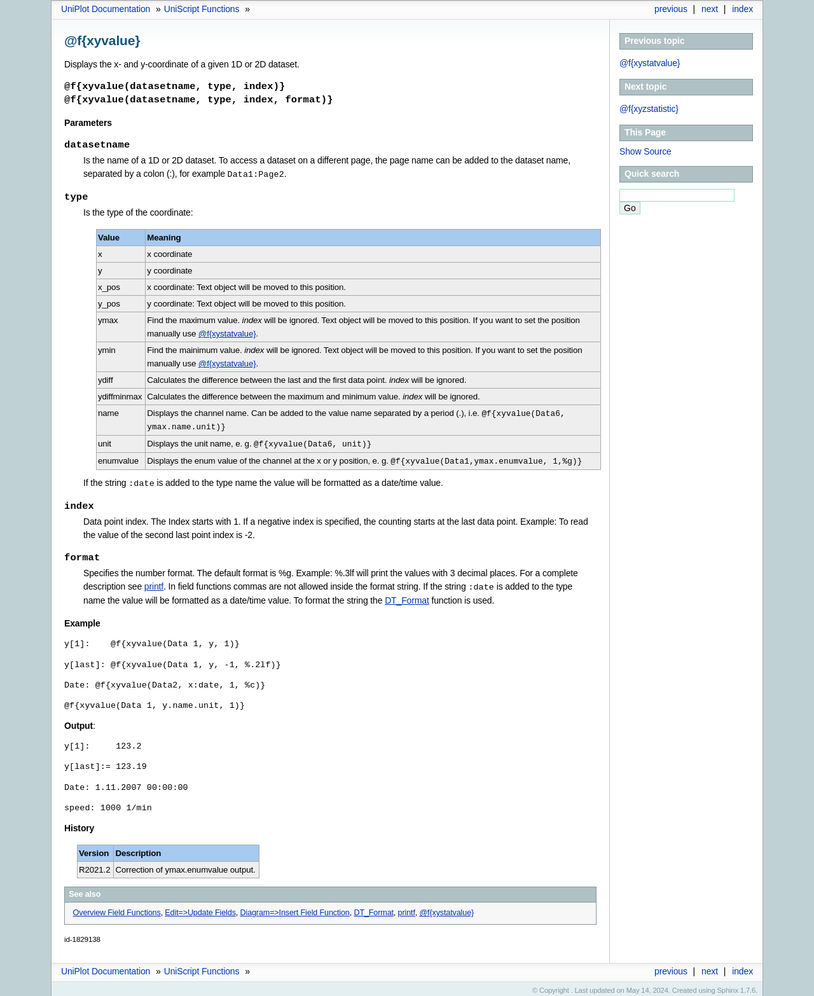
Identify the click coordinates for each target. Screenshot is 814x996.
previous (670, 9)
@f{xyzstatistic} (649, 109)
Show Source (645, 151)
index (742, 9)
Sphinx (727, 986)
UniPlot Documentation (105, 9)
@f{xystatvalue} (649, 63)
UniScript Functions (202, 9)
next (709, 9)
